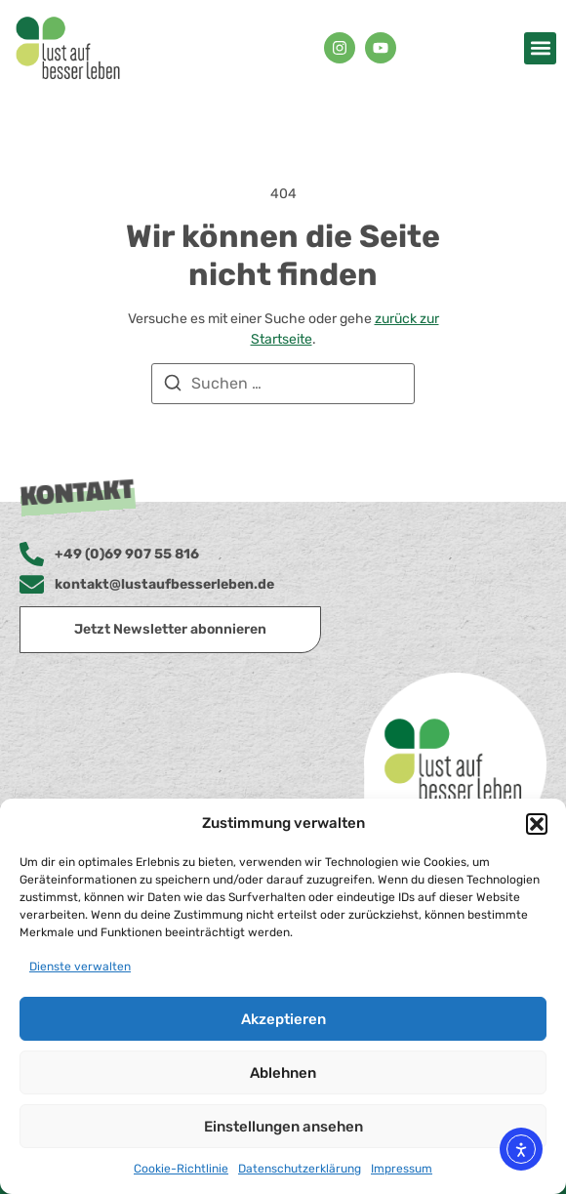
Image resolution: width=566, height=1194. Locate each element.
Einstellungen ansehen (283, 1126)
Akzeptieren (283, 1019)
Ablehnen (283, 1073)
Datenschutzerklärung (299, 1168)
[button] (536, 824)
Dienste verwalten (80, 966)
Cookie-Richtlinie (181, 1168)
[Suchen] (172, 386)
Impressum (401, 1168)
